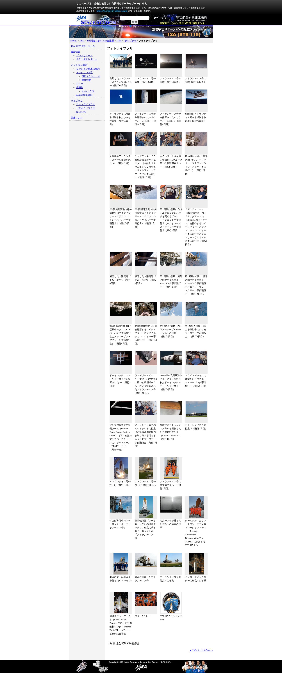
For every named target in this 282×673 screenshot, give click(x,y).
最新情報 (75, 51)
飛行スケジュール (91, 76)
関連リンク (77, 117)
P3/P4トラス (88, 91)
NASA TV (81, 112)
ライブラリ (130, 40)
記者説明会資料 (84, 95)
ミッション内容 (84, 72)
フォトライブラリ (85, 104)
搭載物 (79, 87)
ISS (82, 40)
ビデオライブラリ (85, 108)
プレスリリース (84, 55)
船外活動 (86, 80)
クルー (79, 83)
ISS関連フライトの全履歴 (100, 40)
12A (119, 40)
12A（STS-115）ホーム (83, 46)
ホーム (73, 40)
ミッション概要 (79, 65)
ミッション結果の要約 (88, 68)
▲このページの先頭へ (201, 650)
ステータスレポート (86, 59)
